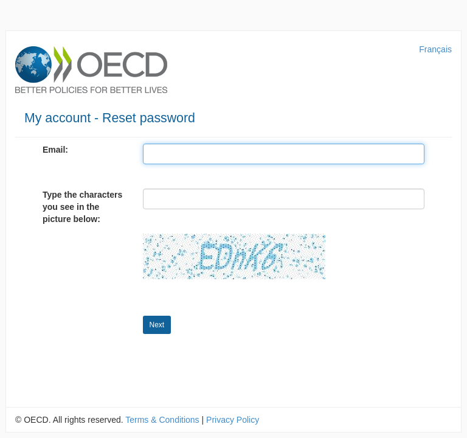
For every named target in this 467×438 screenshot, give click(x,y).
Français (435, 49)
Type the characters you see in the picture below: (82, 207)
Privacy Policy (232, 420)
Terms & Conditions (162, 420)
